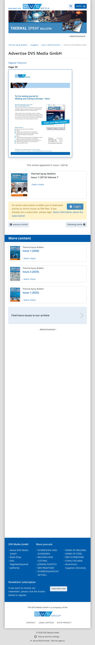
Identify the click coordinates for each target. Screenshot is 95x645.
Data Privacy (64, 622)
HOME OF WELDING (75, 550)
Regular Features (17, 62)
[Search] (70, 6)
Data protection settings (48, 636)
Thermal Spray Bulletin (17, 45)
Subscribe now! (58, 588)
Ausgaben (34, 45)
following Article (76, 224)
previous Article (19, 224)
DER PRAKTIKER (46, 567)
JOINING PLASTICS (47, 564)
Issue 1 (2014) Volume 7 (51, 45)
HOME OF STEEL (73, 553)
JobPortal (14, 567)
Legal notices (46, 622)
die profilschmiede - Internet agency (49, 640)
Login (75, 206)
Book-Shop (15, 557)
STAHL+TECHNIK (74, 560)
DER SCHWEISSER (74, 557)
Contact (30, 622)
